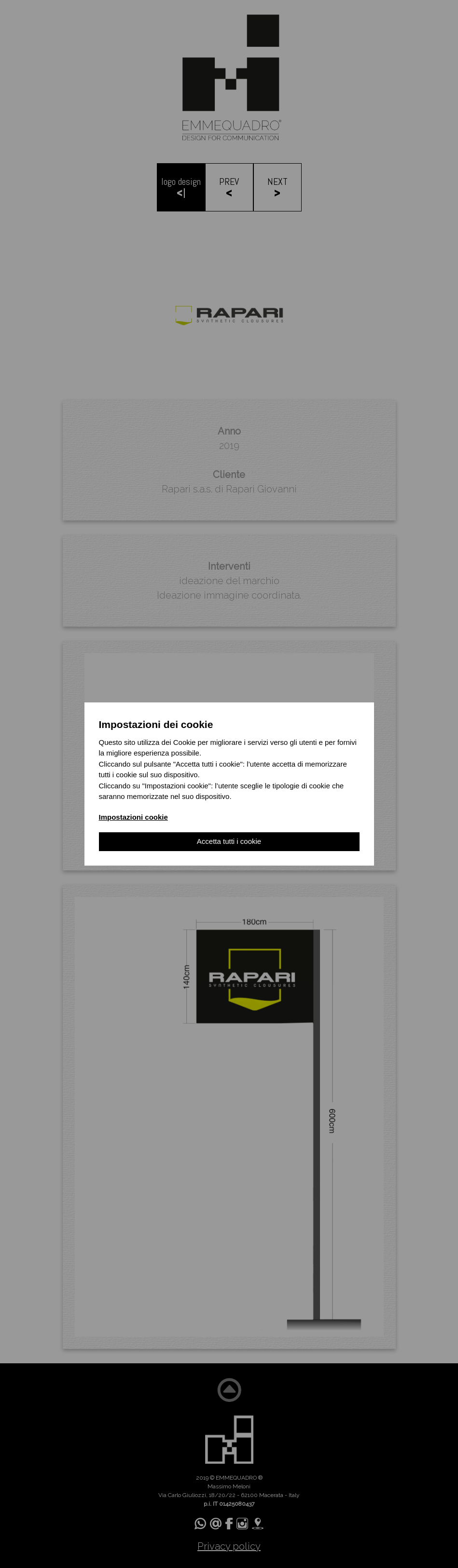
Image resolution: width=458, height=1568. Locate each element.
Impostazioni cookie (133, 817)
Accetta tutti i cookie (229, 841)
